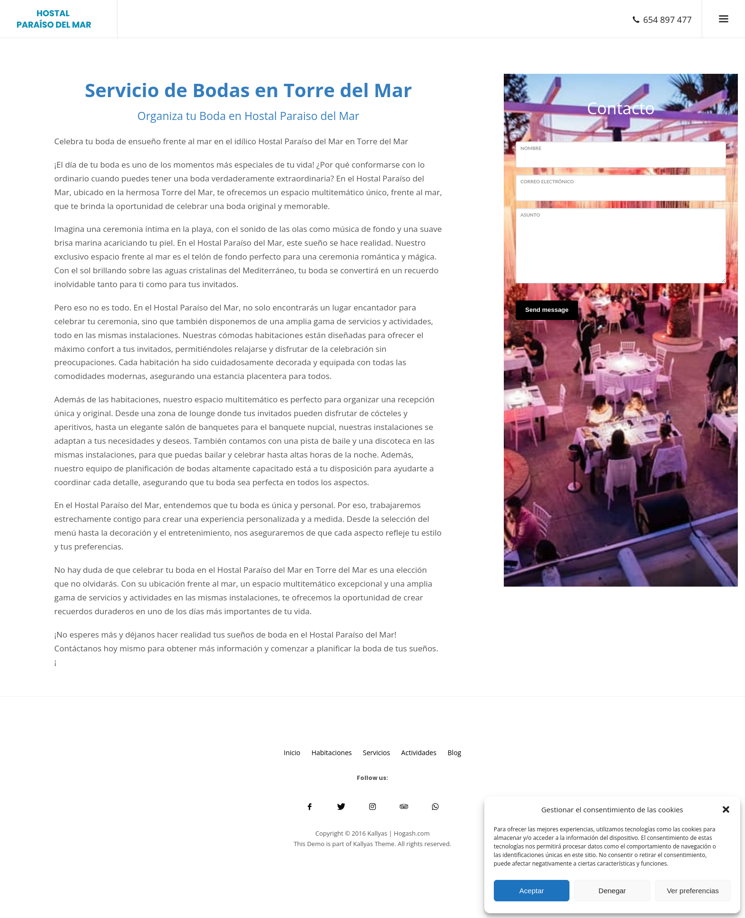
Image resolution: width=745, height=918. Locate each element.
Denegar (612, 891)
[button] (726, 809)
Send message (547, 309)
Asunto (530, 215)
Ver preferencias (693, 891)
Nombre (530, 148)
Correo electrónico (547, 181)
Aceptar (532, 891)
